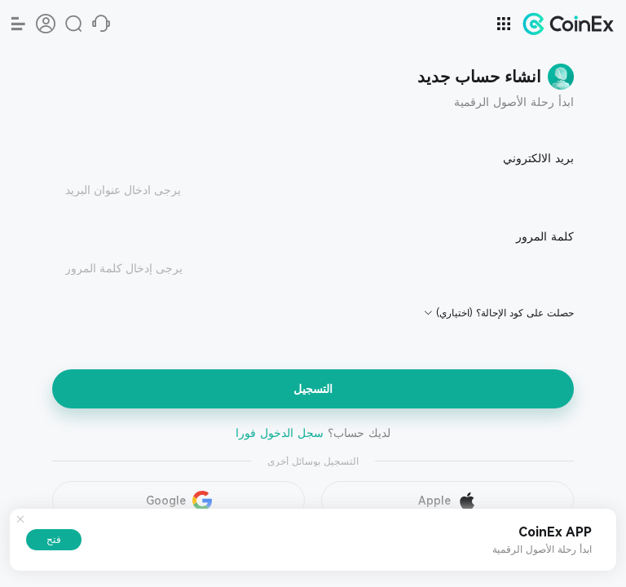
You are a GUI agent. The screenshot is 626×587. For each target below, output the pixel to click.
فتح (53, 539)
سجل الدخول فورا (280, 432)
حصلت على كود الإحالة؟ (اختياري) (505, 313)
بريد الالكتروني (538, 158)
